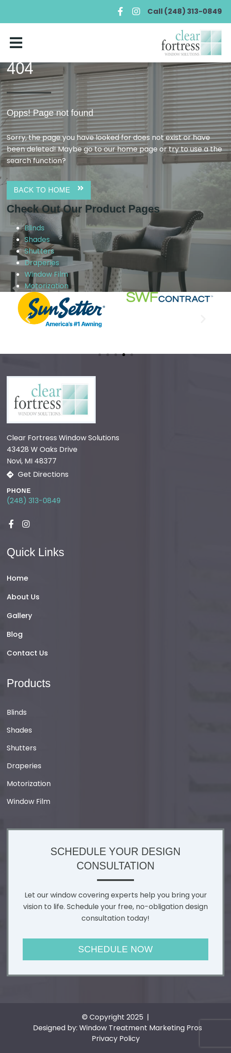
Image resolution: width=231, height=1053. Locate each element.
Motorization (46, 286)
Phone (19, 490)
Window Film (46, 274)
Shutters (39, 251)
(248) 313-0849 (34, 501)
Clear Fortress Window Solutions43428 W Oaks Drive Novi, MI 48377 (63, 449)
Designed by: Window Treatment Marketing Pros (117, 1028)
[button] (49, 190)
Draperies (41, 263)
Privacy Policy (116, 1038)
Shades (37, 239)
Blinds (34, 228)
